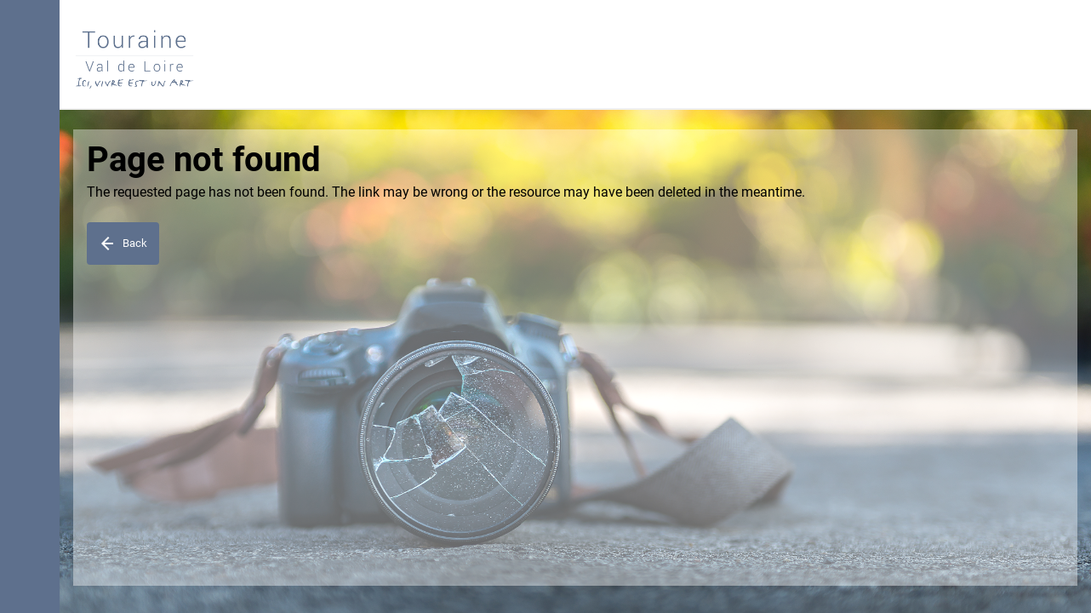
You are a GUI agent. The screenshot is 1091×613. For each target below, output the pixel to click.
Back (122, 243)
